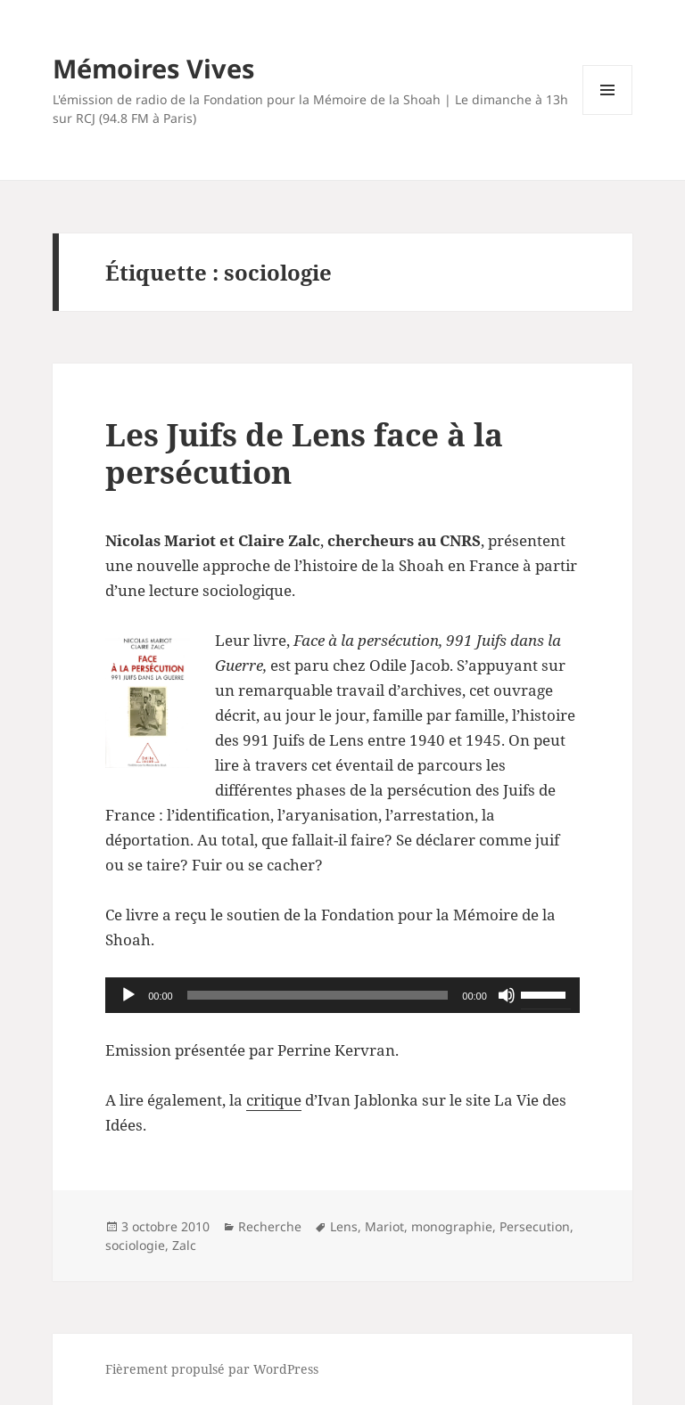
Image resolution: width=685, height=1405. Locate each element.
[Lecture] (128, 995)
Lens (344, 1226)
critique (273, 1100)
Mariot (384, 1226)
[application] (342, 995)
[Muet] (507, 995)
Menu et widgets (607, 114)
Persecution (534, 1226)
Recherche (269, 1226)
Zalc (184, 1245)
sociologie (135, 1245)
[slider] (318, 995)
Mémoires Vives (153, 68)
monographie (451, 1226)
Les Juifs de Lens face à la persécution (304, 453)
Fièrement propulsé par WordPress (211, 1368)
